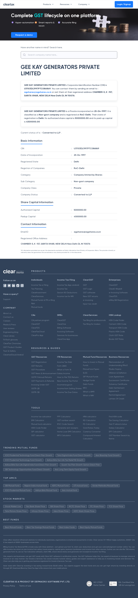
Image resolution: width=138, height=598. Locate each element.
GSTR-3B (35, 392)
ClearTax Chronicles (12, 343)
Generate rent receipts (67, 428)
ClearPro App (37, 335)
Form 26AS (62, 366)
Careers (6, 321)
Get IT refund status (118, 424)
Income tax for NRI (65, 296)
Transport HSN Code (118, 328)
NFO (85, 388)
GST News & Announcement (44, 373)
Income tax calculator (41, 416)
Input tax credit (90, 304)
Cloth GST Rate (116, 335)
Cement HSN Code (117, 324)
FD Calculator (89, 424)
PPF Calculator (63, 416)
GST (85, 285)
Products (49, 4)
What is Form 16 (64, 370)
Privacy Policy (9, 586)
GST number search (66, 420)
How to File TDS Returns (68, 377)
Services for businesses (67, 335)
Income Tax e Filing (39, 285)
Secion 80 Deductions (67, 292)
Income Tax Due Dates (67, 392)
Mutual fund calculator (41, 424)
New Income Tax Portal (67, 381)
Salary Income (63, 373)
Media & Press (9, 324)
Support (7, 299)
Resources (66, 4)
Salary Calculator (116, 428)
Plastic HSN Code (117, 331)
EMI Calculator (37, 420)
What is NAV (88, 395)
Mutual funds (37, 307)
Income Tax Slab (64, 362)
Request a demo (24, 35)
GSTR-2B (35, 388)
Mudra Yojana (115, 369)
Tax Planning (36, 289)
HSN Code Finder (116, 320)
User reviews (8, 328)
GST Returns (36, 366)
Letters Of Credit (116, 399)
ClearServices (37, 296)
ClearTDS (113, 296)
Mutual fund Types (91, 369)
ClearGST (113, 285)
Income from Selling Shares (69, 388)
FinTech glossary (10, 340)
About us (7, 313)
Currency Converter (92, 432)
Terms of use (25, 586)
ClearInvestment (38, 292)
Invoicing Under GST (40, 385)
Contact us (8, 317)
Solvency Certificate (118, 384)
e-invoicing (88, 300)
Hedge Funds (89, 380)
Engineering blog (10, 332)
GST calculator (38, 435)
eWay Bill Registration (119, 300)
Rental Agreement (117, 395)
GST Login (87, 289)
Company (84, 4)
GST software (89, 292)
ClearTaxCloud (37, 331)
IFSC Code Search (65, 424)
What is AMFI (88, 392)
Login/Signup (124, 4)
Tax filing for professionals (94, 320)
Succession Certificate (119, 380)
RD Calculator (89, 420)
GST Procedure (38, 370)
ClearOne (61, 324)
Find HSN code (115, 416)
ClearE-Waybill (115, 289)
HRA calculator (89, 416)
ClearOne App (63, 339)
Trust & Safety (9, 351)
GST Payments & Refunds (42, 381)
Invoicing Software (65, 331)
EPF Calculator (115, 432)
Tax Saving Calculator (118, 420)
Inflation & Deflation (118, 373)
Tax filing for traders (91, 324)
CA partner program (40, 320)
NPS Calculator (64, 435)
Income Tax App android (68, 285)
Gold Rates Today (91, 428)
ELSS (85, 373)
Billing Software (64, 328)
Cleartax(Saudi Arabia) (13, 355)
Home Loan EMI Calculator (69, 432)
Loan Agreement (116, 377)
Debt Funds (88, 384)
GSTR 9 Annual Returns (41, 377)
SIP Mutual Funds (90, 377)
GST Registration (39, 362)
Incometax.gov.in (64, 385)
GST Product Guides (12, 347)
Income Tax (62, 289)
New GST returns (90, 296)
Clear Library (8, 336)
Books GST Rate (116, 339)
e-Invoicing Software (118, 292)
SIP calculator (37, 432)
